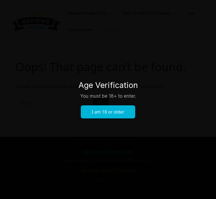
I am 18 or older (108, 112)
